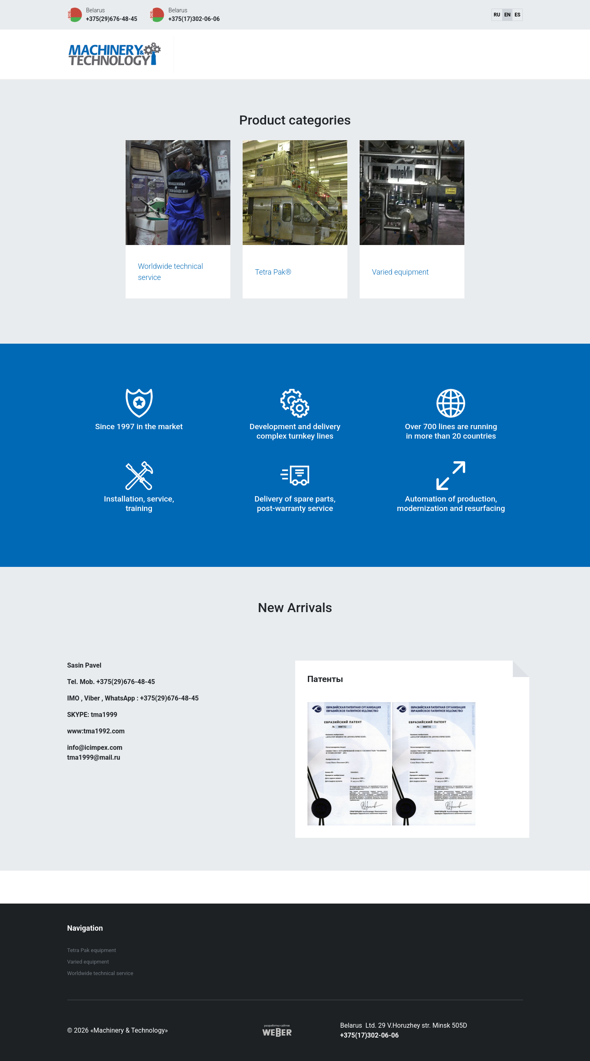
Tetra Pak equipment (91, 950)
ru (497, 15)
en (507, 15)
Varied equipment (88, 962)
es (517, 15)
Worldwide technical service (100, 973)
